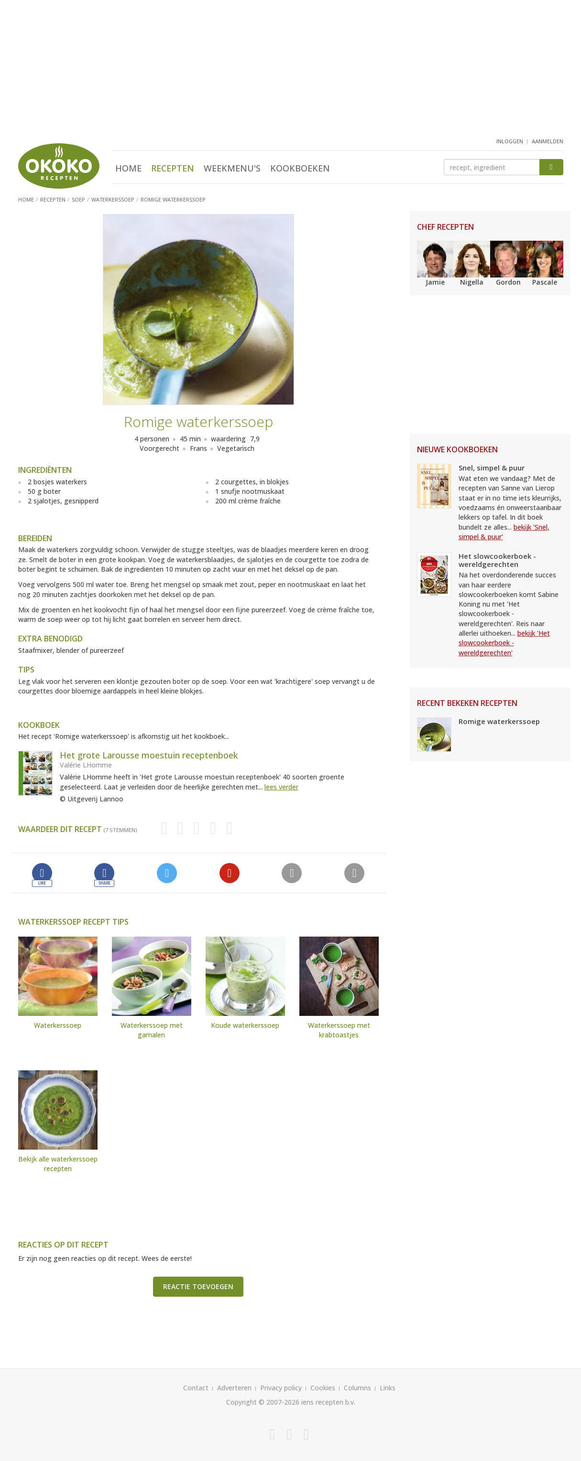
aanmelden (547, 141)
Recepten (172, 168)
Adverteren (234, 1387)
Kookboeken (300, 168)
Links (387, 1387)
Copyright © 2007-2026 (262, 1402)
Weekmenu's (232, 168)
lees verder (281, 786)
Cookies (322, 1387)
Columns (357, 1387)
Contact (195, 1387)
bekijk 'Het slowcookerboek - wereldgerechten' (504, 643)
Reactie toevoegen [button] (198, 1286)
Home (128, 168)
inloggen (509, 141)
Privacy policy (281, 1387)
